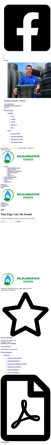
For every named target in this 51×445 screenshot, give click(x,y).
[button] (5, 149)
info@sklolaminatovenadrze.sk (12, 105)
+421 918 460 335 (9, 104)
